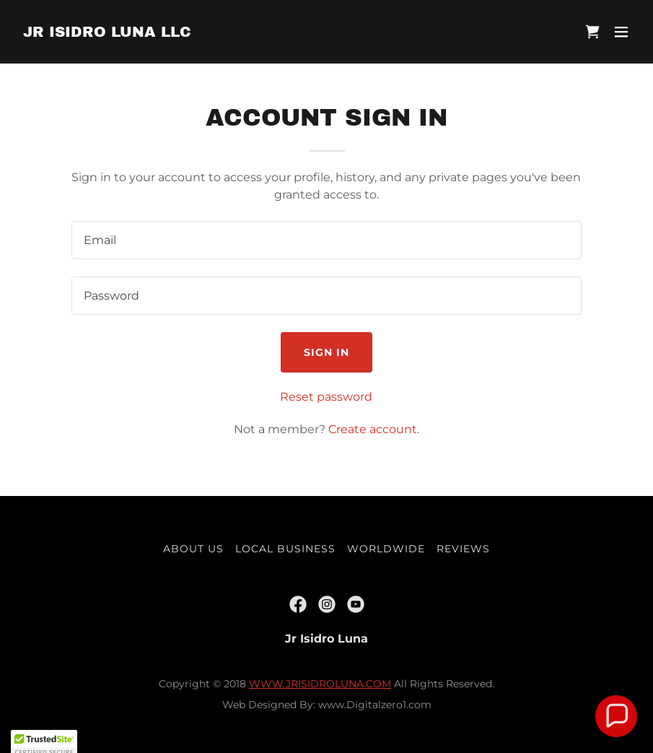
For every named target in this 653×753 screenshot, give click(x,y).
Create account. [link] (373, 429)
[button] (621, 31)
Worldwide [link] (386, 548)
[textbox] (326, 240)
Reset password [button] (326, 397)
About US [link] (193, 548)
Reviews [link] (463, 548)
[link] (107, 33)
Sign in (326, 352)
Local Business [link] (285, 548)
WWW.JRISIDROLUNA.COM (320, 683)
